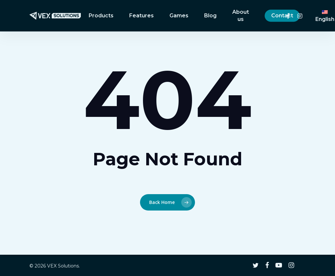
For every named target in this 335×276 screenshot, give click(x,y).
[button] (322, 3)
